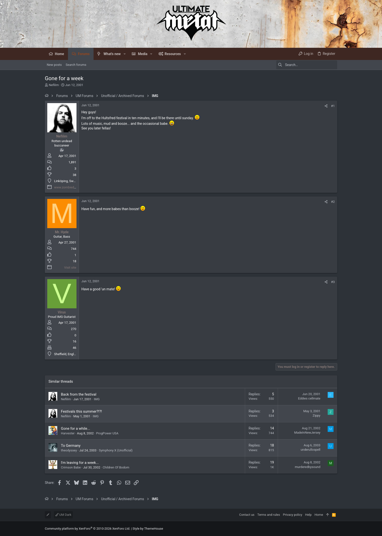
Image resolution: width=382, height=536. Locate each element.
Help (308, 515)
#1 (333, 106)
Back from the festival (78, 394)
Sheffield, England (66, 354)
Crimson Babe (71, 467)
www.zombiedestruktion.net (74, 187)
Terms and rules (268, 515)
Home (319, 515)
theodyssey (69, 450)
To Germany (70, 445)
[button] (124, 53)
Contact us (247, 515)
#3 (333, 282)
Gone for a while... (75, 428)
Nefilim (54, 85)
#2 (333, 202)
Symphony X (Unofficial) (116, 450)
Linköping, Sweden (67, 181)
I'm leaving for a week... (80, 462)
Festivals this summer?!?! (81, 411)
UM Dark (63, 515)
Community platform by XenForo (87, 528)
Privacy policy (292, 515)
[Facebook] (335, 528)
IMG (97, 399)
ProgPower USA (107, 433)
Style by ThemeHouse (148, 528)
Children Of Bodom (116, 467)
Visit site (70, 267)
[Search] (306, 64)
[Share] (326, 106)
